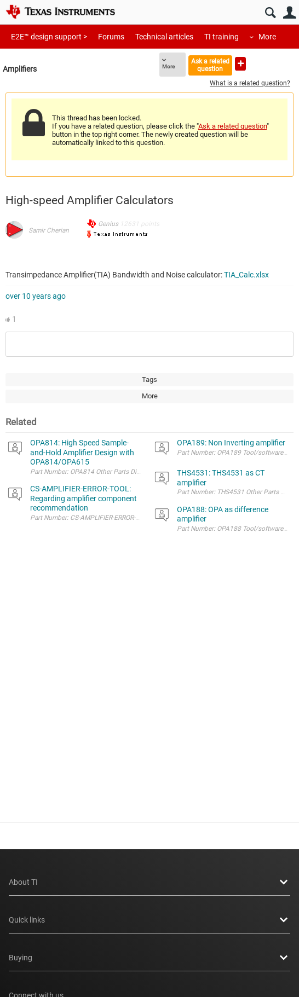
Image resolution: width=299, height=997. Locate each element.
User (289, 12)
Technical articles (164, 36)
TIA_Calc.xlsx (246, 274)
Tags (149, 379)
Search (270, 12)
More (267, 36)
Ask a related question (210, 64)
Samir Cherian (48, 230)
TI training (221, 36)
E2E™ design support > (49, 36)
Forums (111, 36)
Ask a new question (240, 64)
